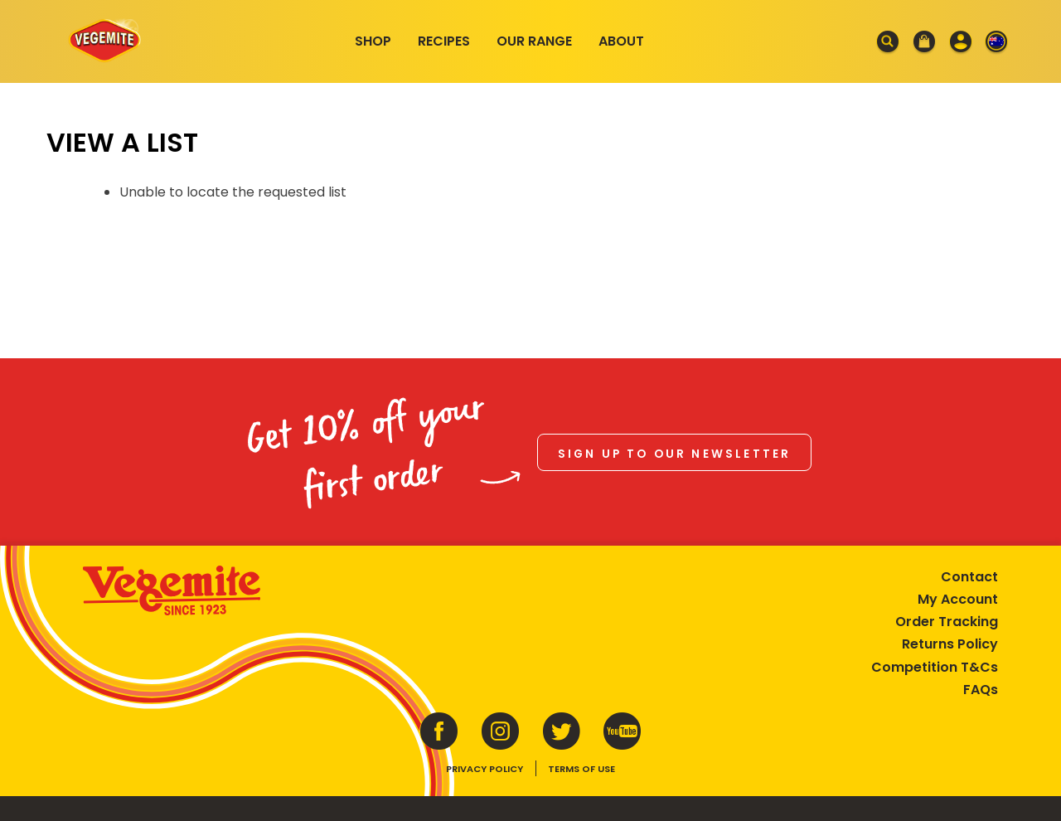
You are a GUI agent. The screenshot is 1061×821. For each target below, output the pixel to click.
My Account (958, 599)
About (621, 41)
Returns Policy (950, 643)
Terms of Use (581, 768)
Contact (969, 576)
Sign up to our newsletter (675, 454)
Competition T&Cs (934, 667)
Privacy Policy (484, 768)
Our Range (534, 41)
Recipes (444, 41)
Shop (373, 41)
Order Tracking (946, 621)
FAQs (980, 689)
